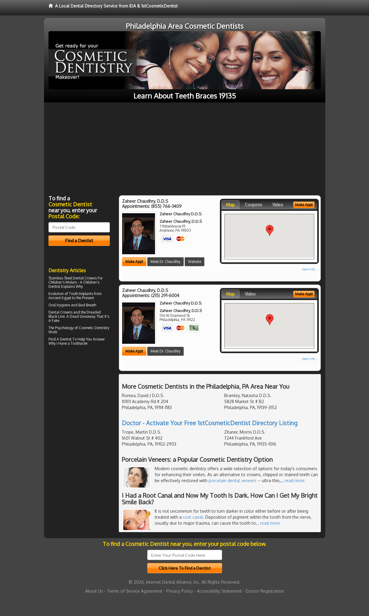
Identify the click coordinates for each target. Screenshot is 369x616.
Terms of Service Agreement (135, 591)
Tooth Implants (81, 293)
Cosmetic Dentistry (94, 328)
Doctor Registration (265, 591)
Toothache (79, 343)
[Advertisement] (184, 147)
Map (230, 204)
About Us (94, 591)
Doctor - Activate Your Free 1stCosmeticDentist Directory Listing (209, 423)
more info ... (310, 269)
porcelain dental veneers (232, 480)
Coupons (253, 204)
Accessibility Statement (219, 591)
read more (295, 480)
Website (194, 261)
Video (277, 204)
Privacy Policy (179, 591)
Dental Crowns (60, 312)
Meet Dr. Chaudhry (165, 261)
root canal (193, 517)
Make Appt (134, 261)
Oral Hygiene (59, 305)
